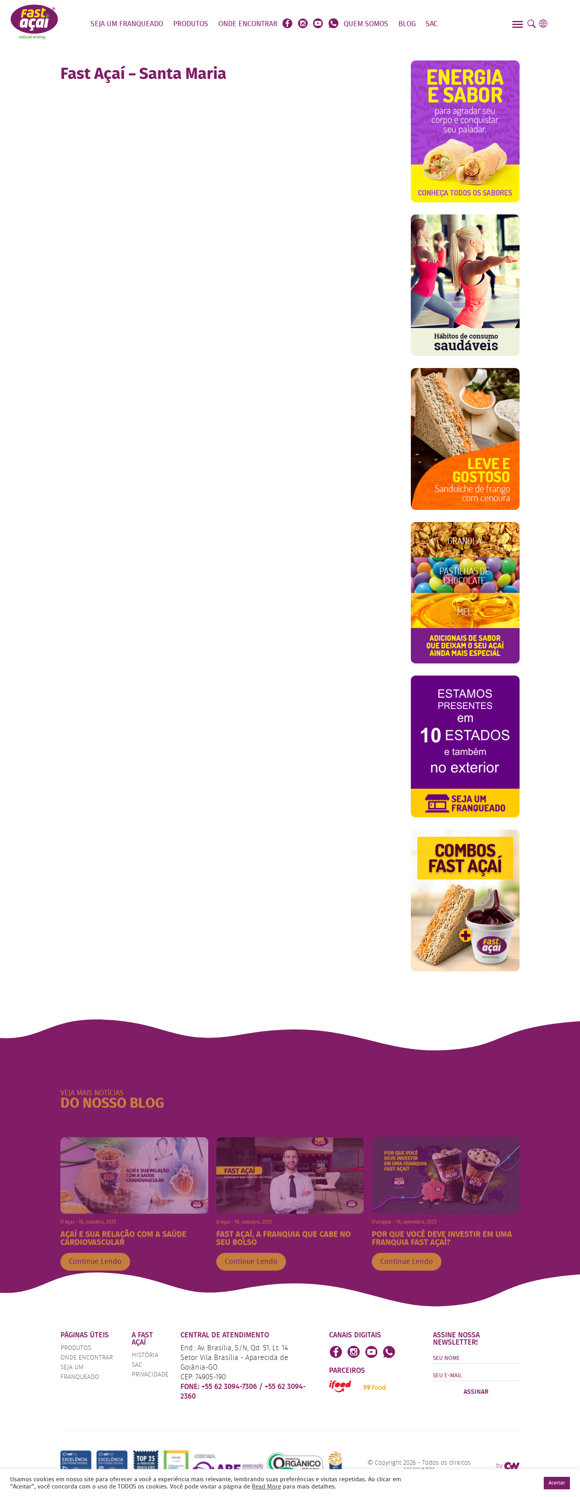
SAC (431, 24)
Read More (266, 1487)
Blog (407, 24)
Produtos (190, 24)
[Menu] (518, 25)
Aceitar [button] (557, 1483)
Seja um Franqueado (127, 24)
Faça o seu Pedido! (470, 24)
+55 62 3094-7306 (230, 1387)
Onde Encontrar (248, 24)
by (508, 1466)
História (145, 1355)
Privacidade (150, 1375)
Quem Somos (366, 24)
